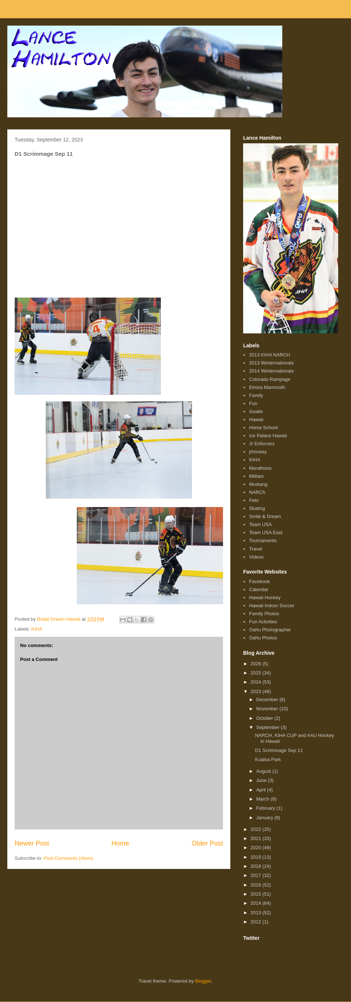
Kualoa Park (268, 759)
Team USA (260, 524)
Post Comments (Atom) (68, 858)
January (265, 817)
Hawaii (256, 419)
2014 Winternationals (271, 371)
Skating (257, 508)
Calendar (258, 589)
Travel (255, 549)
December (268, 699)
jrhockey (258, 451)
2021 (256, 838)
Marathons (260, 468)
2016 (256, 885)
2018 (256, 866)
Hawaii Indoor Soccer (271, 605)
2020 (256, 847)
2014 (256, 903)
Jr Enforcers (262, 443)
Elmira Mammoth (267, 387)
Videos (256, 557)
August (264, 771)
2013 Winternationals (271, 363)
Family (256, 395)
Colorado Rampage (269, 379)
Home (120, 843)
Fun (253, 403)
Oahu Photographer (270, 629)
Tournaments (262, 540)
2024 (256, 682)
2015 (256, 894)
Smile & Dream (265, 516)
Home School (263, 427)
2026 (256, 663)
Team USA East (265, 532)
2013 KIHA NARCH (269, 355)
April (261, 790)
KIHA (36, 629)
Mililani (256, 476)
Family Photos (264, 613)
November (268, 708)
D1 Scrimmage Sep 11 (279, 750)
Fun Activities (263, 621)
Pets (253, 500)
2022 (256, 829)
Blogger (203, 981)
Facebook (259, 581)
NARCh (257, 492)
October (265, 718)
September (268, 727)
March (263, 799)
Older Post (207, 843)
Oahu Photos (263, 637)
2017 (256, 875)
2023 (256, 691)
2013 (256, 912)
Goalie (256, 411)
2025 (256, 673)
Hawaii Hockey (264, 597)
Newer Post (32, 843)
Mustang (258, 484)
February (266, 808)
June (262, 780)
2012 (256, 922)
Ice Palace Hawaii (268, 435)
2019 (256, 857)
